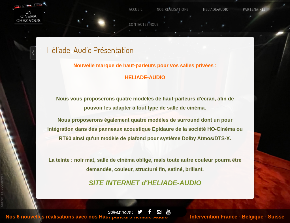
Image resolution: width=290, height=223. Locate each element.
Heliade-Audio (216, 9)
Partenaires (254, 9)
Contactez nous (144, 24)
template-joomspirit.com (2, 190)
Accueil (135, 9)
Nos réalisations (173, 9)
